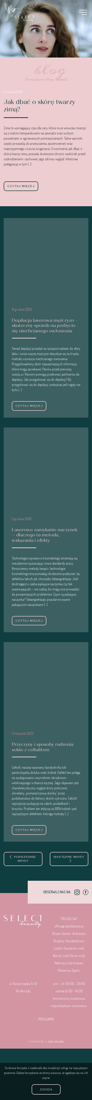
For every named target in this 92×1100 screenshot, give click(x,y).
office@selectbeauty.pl (69, 926)
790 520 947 (69, 919)
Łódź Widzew (74, 963)
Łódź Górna (70, 955)
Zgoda (46, 1089)
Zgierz (75, 970)
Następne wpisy (69, 859)
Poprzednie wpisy (23, 859)
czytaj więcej (21, 186)
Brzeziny (59, 941)
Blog (50, 79)
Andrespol (79, 933)
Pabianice (64, 970)
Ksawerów (70, 948)
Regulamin (46, 1019)
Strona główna (34, 79)
